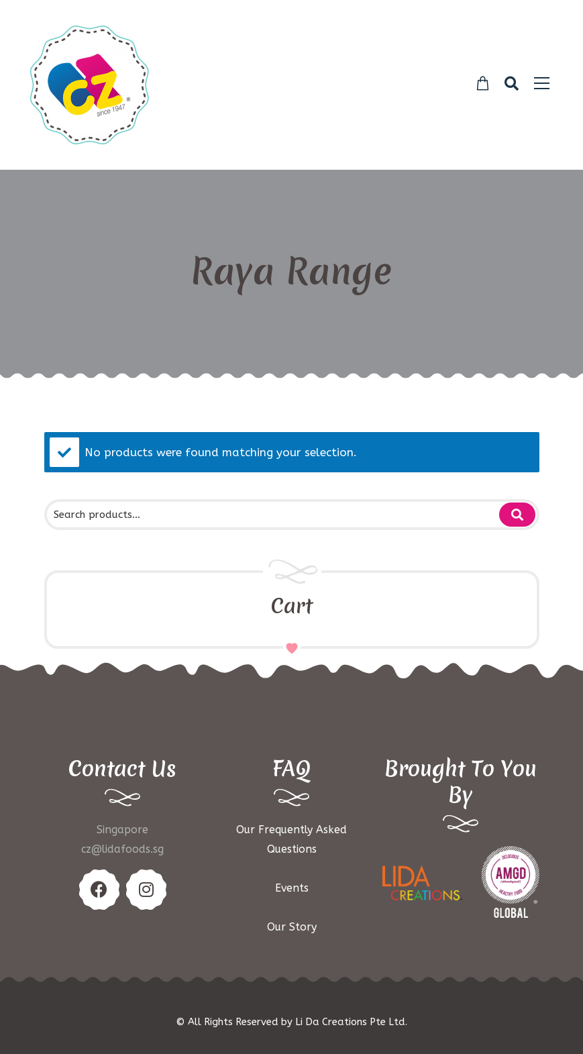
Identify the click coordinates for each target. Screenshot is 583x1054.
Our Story (292, 926)
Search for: (517, 515)
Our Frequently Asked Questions (291, 839)
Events (292, 888)
